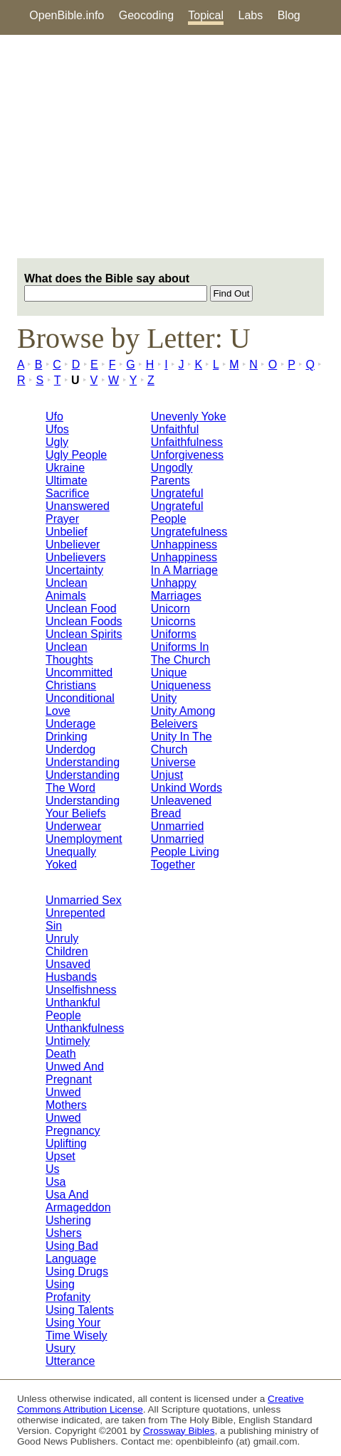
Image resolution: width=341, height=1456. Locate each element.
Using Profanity (68, 1290)
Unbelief (67, 532)
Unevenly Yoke (188, 416)
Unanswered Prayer (78, 512)
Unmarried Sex (84, 900)
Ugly (57, 442)
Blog (289, 15)
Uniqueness (181, 685)
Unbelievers (75, 557)
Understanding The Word (83, 781)
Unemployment (84, 839)
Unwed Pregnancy (73, 1124)
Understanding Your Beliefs (83, 807)
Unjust (167, 775)
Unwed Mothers (66, 1098)
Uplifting (66, 1143)
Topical (206, 15)
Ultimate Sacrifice (67, 486)
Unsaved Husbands (71, 970)
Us (53, 1169)
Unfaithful (175, 429)
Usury (60, 1348)
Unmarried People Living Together (185, 852)
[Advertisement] (170, 146)
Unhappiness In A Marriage (184, 563)
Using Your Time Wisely (76, 1329)
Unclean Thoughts (69, 653)
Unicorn (170, 608)
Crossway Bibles (178, 1430)
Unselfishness (81, 990)
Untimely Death (68, 1047)
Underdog (70, 749)
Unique (169, 672)
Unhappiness (184, 544)
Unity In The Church (181, 742)
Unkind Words (186, 788)
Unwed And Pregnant (75, 1073)
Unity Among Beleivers (183, 717)
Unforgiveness (187, 455)
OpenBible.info (66, 15)
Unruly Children (67, 944)
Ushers (64, 1233)
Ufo (54, 416)
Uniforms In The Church (181, 653)
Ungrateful (177, 493)
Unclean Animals (67, 589)
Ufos (57, 429)
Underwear (73, 826)
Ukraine (65, 468)
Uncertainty (74, 570)
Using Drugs (77, 1271)
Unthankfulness (85, 1028)
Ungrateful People (177, 512)
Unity (164, 698)
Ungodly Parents (172, 474)
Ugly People (76, 455)
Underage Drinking (70, 730)
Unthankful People (73, 1009)
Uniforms (173, 634)
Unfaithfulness (187, 442)
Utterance (70, 1361)
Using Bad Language (72, 1252)
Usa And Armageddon (78, 1201)
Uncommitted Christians (79, 678)
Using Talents (80, 1310)
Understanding (83, 762)
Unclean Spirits (84, 634)
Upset (60, 1156)
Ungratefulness (189, 532)
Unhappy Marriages (176, 589)
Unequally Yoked (71, 858)
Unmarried (177, 826)
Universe (173, 762)
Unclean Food (81, 608)
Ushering (68, 1220)
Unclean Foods (84, 621)
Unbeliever (73, 544)
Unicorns (173, 621)
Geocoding (146, 15)
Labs (250, 15)
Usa (55, 1182)
